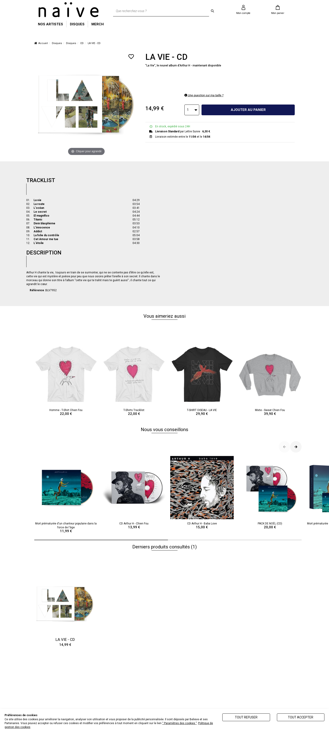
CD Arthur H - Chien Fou (134, 492)
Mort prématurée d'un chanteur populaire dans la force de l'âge (66, 494)
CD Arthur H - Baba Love (202, 492)
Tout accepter (300, 717)
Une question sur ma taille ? (203, 95)
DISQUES (77, 24)
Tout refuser (246, 717)
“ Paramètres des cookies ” (179, 723)
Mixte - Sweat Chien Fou (270, 379)
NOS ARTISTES (50, 24)
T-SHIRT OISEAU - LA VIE (202, 379)
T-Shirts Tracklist (134, 379)
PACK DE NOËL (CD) (270, 492)
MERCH (97, 24)
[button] (284, 447)
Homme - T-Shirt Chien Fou (66, 379)
